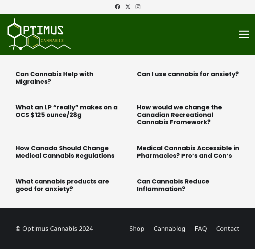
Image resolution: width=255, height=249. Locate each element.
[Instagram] (138, 7)
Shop (136, 228)
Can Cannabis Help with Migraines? (54, 78)
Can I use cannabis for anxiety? (188, 74)
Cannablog (169, 228)
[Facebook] (117, 6)
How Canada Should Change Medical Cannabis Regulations (65, 152)
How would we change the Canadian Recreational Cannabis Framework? (179, 114)
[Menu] (244, 34)
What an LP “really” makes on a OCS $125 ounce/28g (66, 111)
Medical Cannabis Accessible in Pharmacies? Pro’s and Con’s (188, 152)
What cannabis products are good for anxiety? (62, 185)
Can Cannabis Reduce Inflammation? (173, 185)
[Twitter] (127, 7)
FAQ (201, 228)
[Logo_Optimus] (39, 34)
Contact (228, 228)
